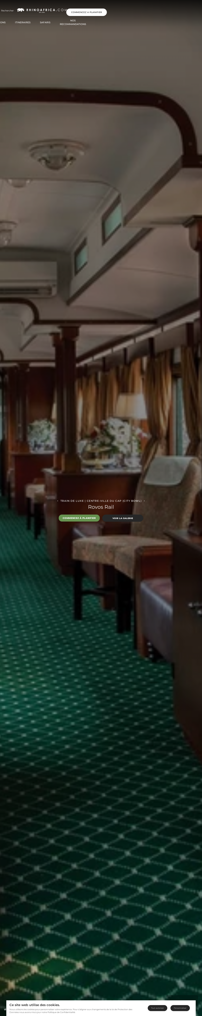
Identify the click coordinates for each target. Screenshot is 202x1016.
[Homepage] (5, 1009)
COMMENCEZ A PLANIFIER (178, 9)
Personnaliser (180, 1008)
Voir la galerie (123, 518)
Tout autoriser (157, 1008)
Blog (158, 17)
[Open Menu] (8, 9)
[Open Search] (25, 9)
